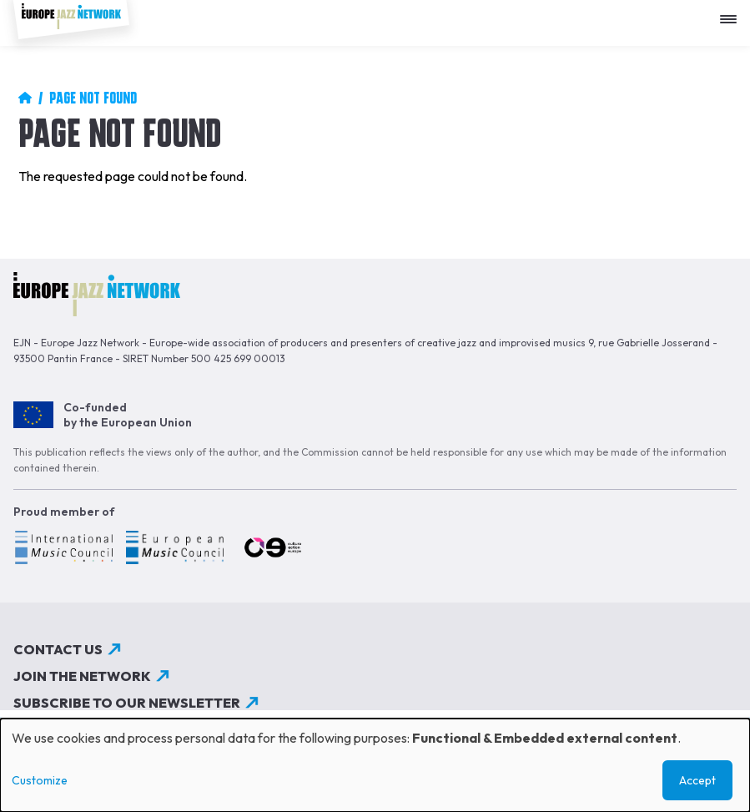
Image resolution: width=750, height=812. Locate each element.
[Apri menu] (732, 13)
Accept (697, 780)
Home (25, 97)
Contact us (58, 649)
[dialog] (375, 765)
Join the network (82, 676)
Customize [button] (40, 780)
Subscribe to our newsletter (126, 702)
